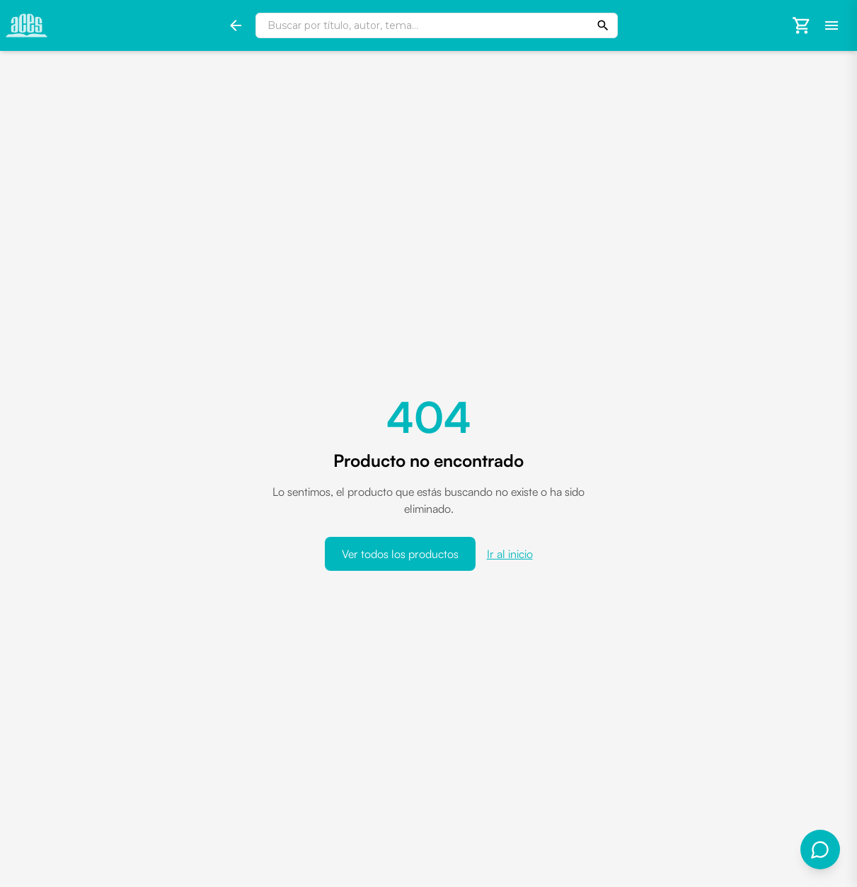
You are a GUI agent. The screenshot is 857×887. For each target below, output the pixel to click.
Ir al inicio (510, 554)
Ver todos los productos (400, 554)
